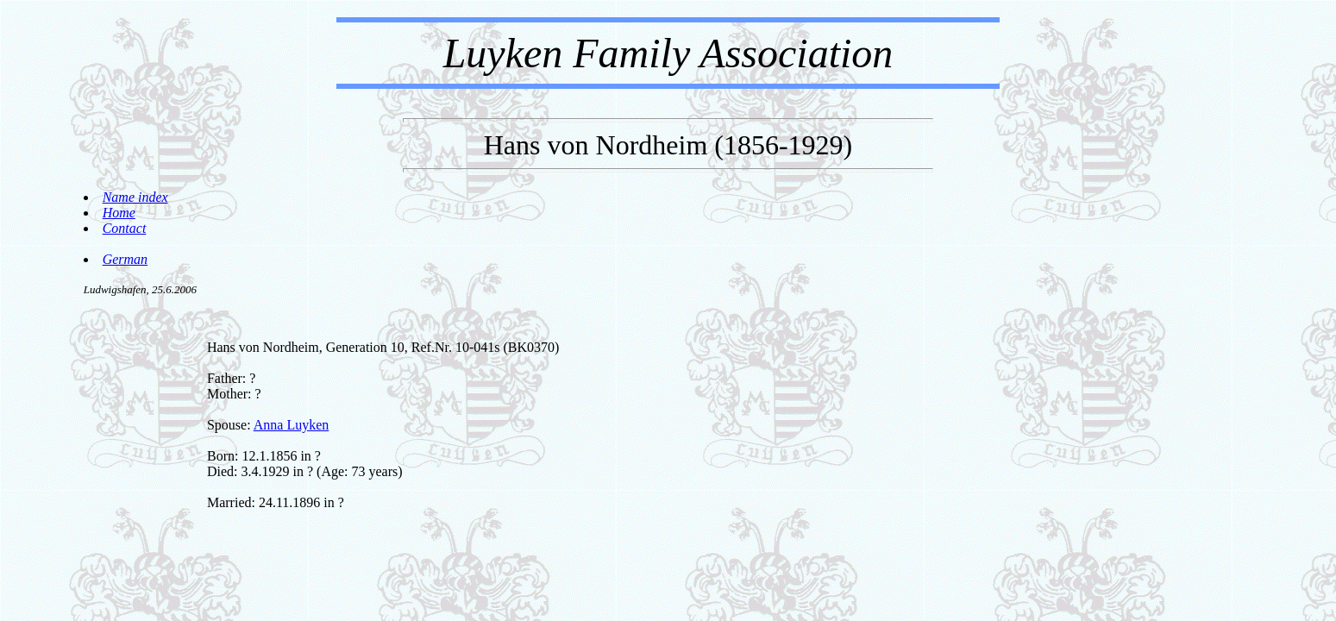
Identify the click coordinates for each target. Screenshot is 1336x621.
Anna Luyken (291, 424)
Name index (135, 197)
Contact (125, 228)
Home (119, 212)
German (125, 259)
